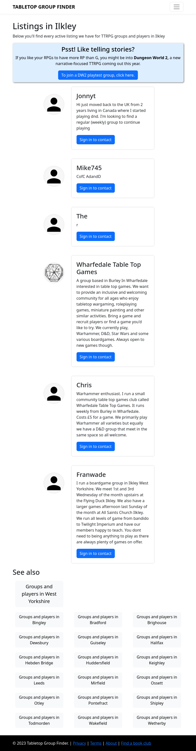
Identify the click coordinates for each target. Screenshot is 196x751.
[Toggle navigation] (176, 7)
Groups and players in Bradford (98, 619)
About (111, 743)
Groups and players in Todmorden (39, 720)
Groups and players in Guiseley (98, 639)
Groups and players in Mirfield (98, 680)
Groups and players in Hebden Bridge (39, 660)
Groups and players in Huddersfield (98, 660)
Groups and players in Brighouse (157, 619)
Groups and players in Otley (39, 700)
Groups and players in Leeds (39, 680)
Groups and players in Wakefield (98, 720)
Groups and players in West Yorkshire (39, 593)
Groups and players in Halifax (157, 639)
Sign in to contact (96, 139)
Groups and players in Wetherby (157, 720)
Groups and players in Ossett (157, 680)
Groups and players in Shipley (157, 700)
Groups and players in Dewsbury (39, 639)
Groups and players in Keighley (157, 660)
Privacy (79, 743)
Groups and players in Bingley (39, 619)
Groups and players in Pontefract (98, 700)
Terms (95, 743)
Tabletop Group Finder (44, 6)
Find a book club (136, 743)
